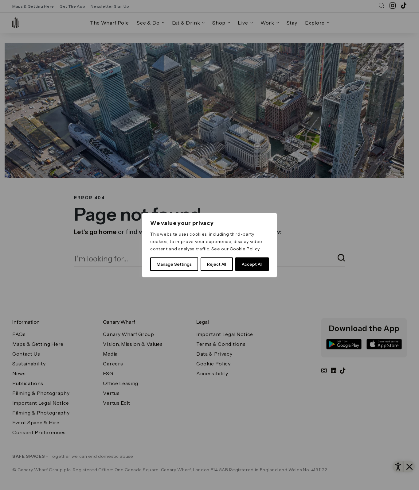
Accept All (252, 264)
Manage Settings (174, 264)
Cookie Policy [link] (245, 249)
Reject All (216, 264)
